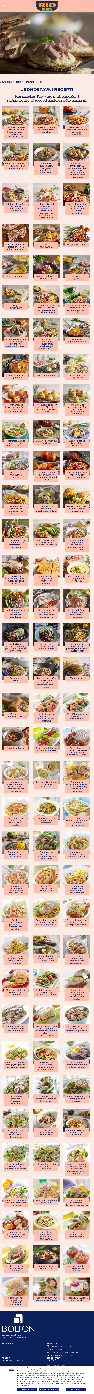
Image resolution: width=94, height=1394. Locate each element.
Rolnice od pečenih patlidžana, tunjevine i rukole (46, 992)
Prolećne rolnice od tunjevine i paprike (46, 749)
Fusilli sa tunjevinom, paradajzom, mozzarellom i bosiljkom (15, 924)
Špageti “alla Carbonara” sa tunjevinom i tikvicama (16, 959)
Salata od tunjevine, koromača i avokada (46, 1166)
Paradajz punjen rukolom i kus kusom (76, 1268)
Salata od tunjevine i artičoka (46, 1201)
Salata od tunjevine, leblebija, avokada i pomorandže (15, 165)
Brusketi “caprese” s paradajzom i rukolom (15, 1268)
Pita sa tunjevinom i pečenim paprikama (46, 1299)
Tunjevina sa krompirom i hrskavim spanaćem (77, 1202)
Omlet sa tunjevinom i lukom (77, 340)
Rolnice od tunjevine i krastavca (16, 475)
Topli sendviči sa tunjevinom (15, 376)
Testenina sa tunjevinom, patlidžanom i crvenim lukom (46, 1065)
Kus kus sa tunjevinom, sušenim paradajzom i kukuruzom (46, 168)
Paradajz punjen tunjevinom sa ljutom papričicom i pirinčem (46, 476)
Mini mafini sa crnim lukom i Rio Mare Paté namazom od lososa (46, 408)
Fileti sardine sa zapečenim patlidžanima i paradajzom (46, 613)
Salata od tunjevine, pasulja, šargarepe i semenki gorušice (15, 1064)
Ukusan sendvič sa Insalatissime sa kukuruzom (77, 508)
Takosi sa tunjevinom (46, 245)
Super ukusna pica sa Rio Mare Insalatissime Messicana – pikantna (77, 208)
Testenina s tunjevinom (16, 679)
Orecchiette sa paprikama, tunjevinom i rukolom (16, 821)
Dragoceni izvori (54, 1349)
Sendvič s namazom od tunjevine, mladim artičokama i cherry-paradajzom (46, 1031)
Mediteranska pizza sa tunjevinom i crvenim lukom (16, 1028)
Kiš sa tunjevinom (15, 276)
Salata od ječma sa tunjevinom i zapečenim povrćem (77, 1028)
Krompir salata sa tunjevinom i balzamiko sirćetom (15, 1166)
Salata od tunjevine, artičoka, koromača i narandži (15, 1202)
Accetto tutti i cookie (28, 1389)
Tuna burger (76, 678)
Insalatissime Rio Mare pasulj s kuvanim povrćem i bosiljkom (77, 309)
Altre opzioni (75, 1389)
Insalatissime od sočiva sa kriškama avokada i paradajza (77, 131)
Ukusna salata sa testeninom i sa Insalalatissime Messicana (16, 543)
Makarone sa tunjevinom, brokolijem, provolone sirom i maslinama (77, 545)
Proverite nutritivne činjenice (60, 1356)
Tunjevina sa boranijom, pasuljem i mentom (46, 508)
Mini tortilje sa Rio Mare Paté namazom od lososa (46, 542)
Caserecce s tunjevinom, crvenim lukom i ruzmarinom (76, 959)
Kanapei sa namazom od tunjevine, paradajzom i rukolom (77, 994)
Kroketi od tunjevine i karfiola (16, 715)
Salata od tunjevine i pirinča (46, 442)
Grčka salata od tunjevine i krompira (77, 443)
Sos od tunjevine (16, 748)
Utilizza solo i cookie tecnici (49, 1389)
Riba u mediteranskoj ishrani (60, 1346)
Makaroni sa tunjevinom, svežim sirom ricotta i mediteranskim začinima (16, 786)
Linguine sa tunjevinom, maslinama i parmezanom (77, 889)
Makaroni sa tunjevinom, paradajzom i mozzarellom (16, 889)
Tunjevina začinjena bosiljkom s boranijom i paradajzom (15, 613)
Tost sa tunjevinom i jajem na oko (77, 1299)
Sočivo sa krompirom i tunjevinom (46, 1132)
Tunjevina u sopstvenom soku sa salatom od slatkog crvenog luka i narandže (77, 786)
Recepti (18, 82)
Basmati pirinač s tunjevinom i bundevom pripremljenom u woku (46, 682)
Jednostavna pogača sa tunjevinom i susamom (46, 579)
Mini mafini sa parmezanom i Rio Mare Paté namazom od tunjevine (77, 409)
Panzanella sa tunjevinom (46, 1267)
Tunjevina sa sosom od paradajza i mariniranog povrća (46, 922)
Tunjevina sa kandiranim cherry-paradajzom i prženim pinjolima (76, 751)
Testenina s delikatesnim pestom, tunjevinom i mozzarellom (77, 647)
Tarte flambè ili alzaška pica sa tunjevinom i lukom (16, 246)
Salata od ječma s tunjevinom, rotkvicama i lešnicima (77, 613)
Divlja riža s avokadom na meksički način (46, 646)
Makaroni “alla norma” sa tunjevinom (46, 888)
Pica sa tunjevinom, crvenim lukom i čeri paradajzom (77, 475)
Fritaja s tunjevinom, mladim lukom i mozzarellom (77, 821)
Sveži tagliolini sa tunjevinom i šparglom (46, 820)
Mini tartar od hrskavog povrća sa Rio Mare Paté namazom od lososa (15, 408)
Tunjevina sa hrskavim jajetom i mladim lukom (77, 1064)
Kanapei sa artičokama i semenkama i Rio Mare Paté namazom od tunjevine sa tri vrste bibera (77, 170)
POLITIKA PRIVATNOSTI (58, 1365)
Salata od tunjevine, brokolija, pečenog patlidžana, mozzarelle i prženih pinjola (77, 1168)
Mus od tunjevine (46, 375)
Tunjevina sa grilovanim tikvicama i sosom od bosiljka (46, 855)
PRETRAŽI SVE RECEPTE (14, 1360)
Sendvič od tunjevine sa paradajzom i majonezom (16, 509)
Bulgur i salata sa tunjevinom (46, 277)
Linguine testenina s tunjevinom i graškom (77, 1132)
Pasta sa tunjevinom (77, 277)
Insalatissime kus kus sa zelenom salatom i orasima (15, 443)
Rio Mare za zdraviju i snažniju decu (63, 1353)
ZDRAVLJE (52, 1343)
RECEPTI (6, 1358)
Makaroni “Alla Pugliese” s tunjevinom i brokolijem (16, 1133)
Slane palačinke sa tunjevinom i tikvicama (16, 992)
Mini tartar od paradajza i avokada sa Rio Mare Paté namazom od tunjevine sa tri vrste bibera (46, 211)
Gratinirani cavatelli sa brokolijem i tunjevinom (46, 1235)
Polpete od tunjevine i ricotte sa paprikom (15, 1234)
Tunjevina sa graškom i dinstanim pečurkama (16, 1099)
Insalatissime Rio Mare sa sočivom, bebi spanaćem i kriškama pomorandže (16, 132)
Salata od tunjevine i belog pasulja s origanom (77, 1098)
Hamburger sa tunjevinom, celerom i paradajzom (16, 1301)
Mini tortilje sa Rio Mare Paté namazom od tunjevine (15, 207)
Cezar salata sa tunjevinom (77, 376)
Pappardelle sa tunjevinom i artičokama (16, 854)
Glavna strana (6, 82)
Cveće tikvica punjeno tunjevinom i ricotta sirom (46, 958)
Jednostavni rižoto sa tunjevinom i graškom (77, 578)
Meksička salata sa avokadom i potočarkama (77, 716)
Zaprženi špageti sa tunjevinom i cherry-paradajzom (76, 922)
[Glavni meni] (3, 6)
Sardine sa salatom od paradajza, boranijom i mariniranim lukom (16, 342)
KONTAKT (52, 1360)
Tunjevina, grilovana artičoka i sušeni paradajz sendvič (15, 579)
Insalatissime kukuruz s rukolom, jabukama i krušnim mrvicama (15, 647)
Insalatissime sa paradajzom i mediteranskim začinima (46, 717)
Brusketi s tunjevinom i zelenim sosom (77, 1234)
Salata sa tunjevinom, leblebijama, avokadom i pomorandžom (46, 344)
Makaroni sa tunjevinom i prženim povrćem (77, 854)
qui (48, 1377)
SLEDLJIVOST (54, 1358)
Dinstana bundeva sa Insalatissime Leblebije (46, 129)
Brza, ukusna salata (77, 244)
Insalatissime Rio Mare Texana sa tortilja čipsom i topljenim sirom (46, 309)
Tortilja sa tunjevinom (16, 306)
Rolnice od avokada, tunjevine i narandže (46, 784)
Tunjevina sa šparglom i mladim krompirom (46, 1098)
